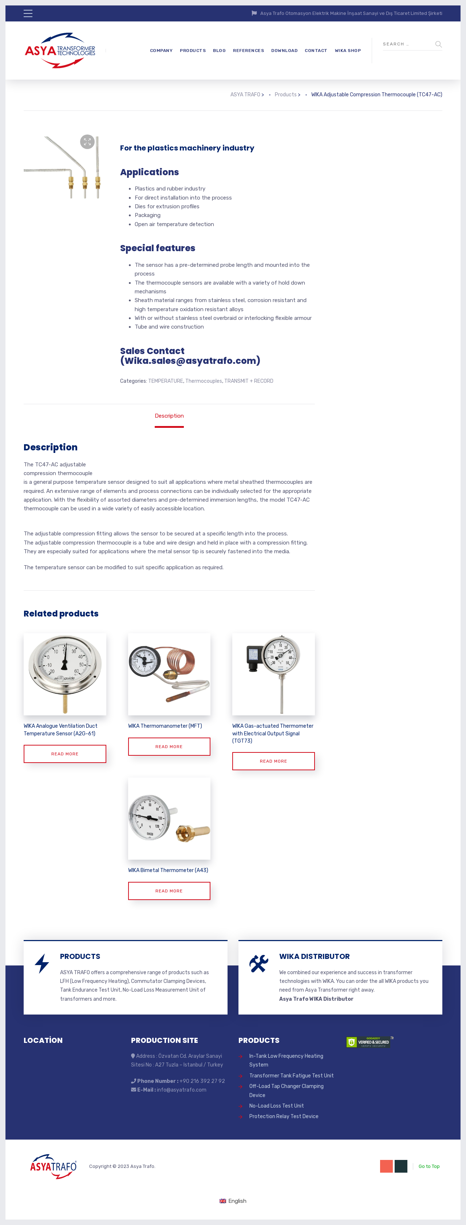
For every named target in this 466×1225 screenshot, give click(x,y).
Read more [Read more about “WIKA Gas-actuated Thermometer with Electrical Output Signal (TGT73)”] (273, 761)
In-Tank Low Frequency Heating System (286, 1060)
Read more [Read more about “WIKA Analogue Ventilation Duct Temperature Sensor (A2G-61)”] (65, 753)
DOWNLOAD (284, 50)
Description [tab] (169, 416)
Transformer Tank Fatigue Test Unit (291, 1076)
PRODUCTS (193, 50)
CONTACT (316, 50)
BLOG (219, 50)
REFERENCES (248, 50)
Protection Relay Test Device (284, 1116)
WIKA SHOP (348, 50)
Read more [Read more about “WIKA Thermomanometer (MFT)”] (169, 746)
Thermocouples (203, 381)
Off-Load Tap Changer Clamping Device (286, 1090)
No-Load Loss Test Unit (276, 1106)
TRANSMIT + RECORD (248, 381)
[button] (87, 141)
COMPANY (161, 50)
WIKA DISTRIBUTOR (314, 956)
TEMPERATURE (165, 381)
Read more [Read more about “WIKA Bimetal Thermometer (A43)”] (169, 890)
